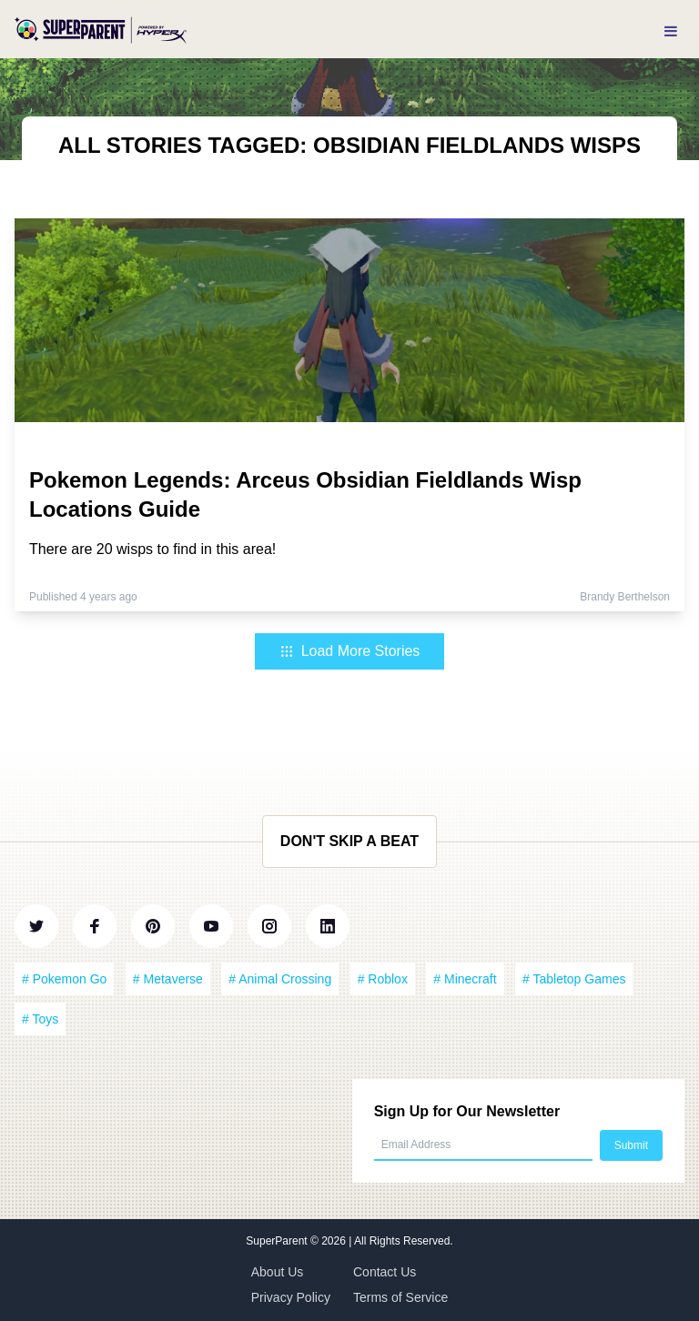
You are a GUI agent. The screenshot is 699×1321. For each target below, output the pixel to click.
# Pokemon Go (64, 979)
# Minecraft (464, 979)
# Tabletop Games (573, 979)
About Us (277, 1272)
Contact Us (384, 1272)
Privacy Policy (290, 1297)
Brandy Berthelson (625, 596)
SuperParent (278, 1241)
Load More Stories (349, 651)
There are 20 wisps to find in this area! (152, 549)
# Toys (40, 1019)
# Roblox (383, 979)
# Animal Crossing (279, 979)
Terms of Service (400, 1297)
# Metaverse (168, 979)
